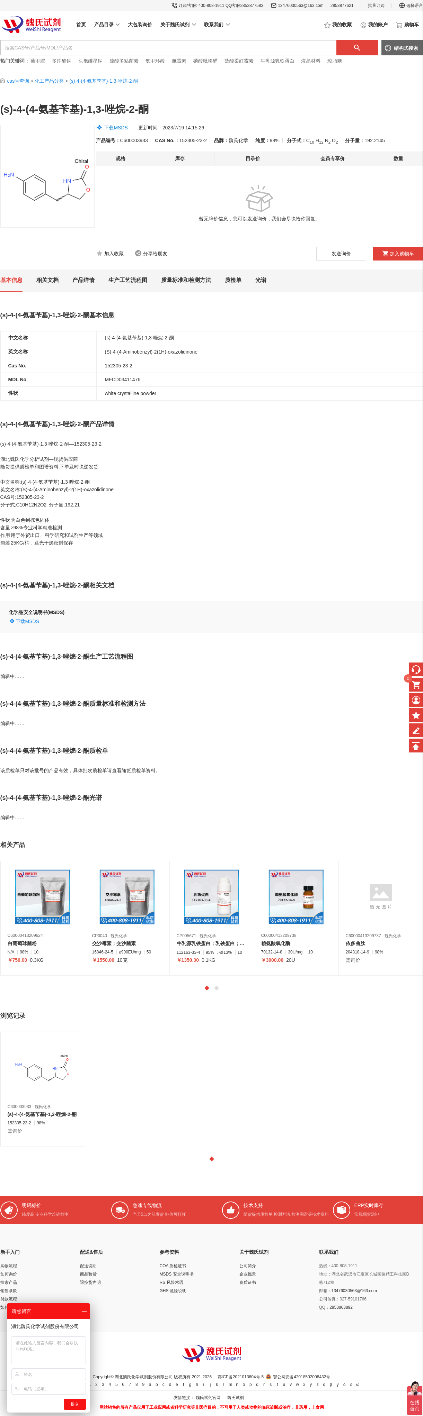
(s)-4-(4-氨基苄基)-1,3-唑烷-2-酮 (103, 81)
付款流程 (8, 1299)
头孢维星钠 (90, 61)
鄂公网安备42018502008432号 (301, 1376)
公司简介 (247, 1265)
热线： (325, 1265)
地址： (325, 1274)
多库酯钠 (62, 61)
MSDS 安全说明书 (177, 1274)
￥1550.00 (103, 960)
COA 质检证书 (173, 1265)
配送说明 (88, 1265)
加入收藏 (114, 253)
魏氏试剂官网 (208, 1397)
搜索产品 (8, 1282)
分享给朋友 (155, 253)
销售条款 (8, 1290)
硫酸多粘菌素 (124, 61)
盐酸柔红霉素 (239, 61)
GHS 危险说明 (173, 1290)
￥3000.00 (272, 960)
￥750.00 (17, 960)
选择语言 (411, 5)
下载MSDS (115, 127)
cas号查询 (18, 81)
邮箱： (325, 1290)
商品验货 (88, 1274)
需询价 (353, 960)
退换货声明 (90, 1282)
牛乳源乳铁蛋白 (278, 61)
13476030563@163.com (301, 5)
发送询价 (341, 253)
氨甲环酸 (155, 61)
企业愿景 (247, 1274)
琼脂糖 (334, 61)
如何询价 (8, 1274)
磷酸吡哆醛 (205, 61)
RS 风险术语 (171, 1282)
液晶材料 (310, 61)
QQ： (324, 1307)
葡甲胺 (37, 61)
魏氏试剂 (235, 1397)
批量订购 (376, 5)
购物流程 (8, 1265)
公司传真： (329, 1299)
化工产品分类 (49, 81)
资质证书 (247, 1282)
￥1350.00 (188, 960)
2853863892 (341, 1307)
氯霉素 (179, 61)
